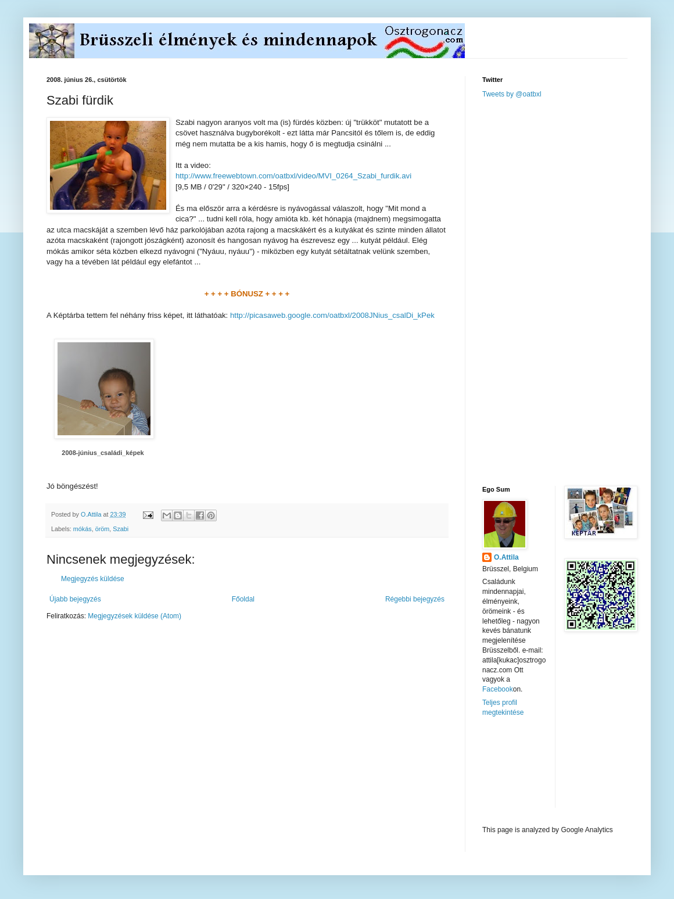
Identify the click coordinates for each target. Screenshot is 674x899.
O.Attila (506, 557)
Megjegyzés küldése (92, 579)
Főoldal (243, 599)
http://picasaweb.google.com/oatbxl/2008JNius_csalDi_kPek (332, 315)
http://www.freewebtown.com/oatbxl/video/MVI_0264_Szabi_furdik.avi (293, 175)
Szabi (120, 528)
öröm (102, 528)
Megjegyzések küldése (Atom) (134, 616)
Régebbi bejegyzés (414, 599)
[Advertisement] (549, 291)
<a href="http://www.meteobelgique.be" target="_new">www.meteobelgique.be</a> (531, 771)
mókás (82, 528)
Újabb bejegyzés (75, 599)
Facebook (497, 689)
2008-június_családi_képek (103, 452)
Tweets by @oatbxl (512, 94)
